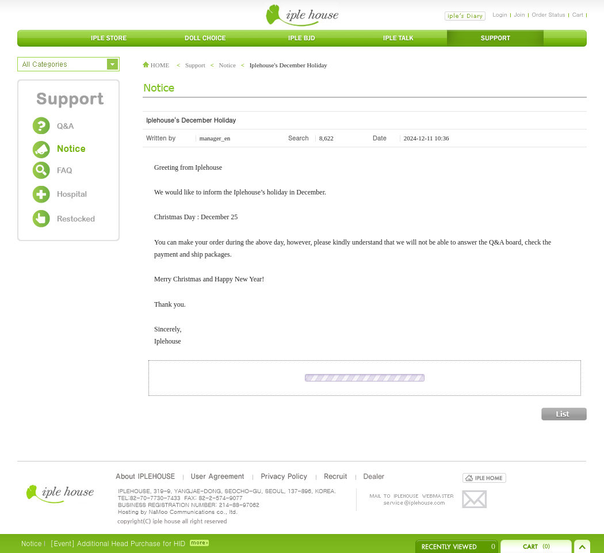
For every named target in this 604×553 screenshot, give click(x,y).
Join (519, 14)
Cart (577, 14)
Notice (227, 65)
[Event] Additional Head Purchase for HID (117, 543)
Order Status (548, 14)
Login (499, 14)
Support (195, 65)
